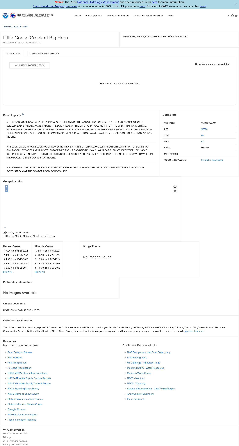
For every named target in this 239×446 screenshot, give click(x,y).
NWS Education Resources (195, 433)
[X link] (228, 16)
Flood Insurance (135, 363)
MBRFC (204, 129)
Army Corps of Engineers (140, 358)
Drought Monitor (16, 373)
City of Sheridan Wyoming (212, 160)
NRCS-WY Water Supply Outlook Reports (29, 347)
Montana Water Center (139, 337)
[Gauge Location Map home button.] (153, 186)
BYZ (203, 141)
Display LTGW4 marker (16, 232)
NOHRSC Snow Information (22, 378)
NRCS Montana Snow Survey (23, 358)
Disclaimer (121, 430)
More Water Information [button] (118, 15)
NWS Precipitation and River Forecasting (149, 316)
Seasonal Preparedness (142, 433)
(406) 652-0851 (10, 412)
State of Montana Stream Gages (25, 368)
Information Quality (136, 430)
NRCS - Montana (136, 342)
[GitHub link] (232, 15)
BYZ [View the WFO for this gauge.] (16, 26)
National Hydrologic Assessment (98, 2)
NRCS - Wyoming (136, 347)
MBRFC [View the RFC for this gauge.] (8, 26)
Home (78, 15)
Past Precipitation (17, 327)
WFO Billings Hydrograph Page (143, 327)
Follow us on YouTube (197, 436)
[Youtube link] (236, 15)
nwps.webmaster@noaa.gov (133, 443)
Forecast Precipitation (19, 332)
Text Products (15, 321)
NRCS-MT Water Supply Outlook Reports (29, 342)
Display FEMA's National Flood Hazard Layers (29, 236)
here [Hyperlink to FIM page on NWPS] (142, 6)
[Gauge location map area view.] (153, 191)
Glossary (112, 430)
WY (202, 135)
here (154, 2)
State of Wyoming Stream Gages (25, 363)
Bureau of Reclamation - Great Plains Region (151, 352)
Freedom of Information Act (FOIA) (193, 430)
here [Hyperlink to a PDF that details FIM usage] (203, 6)
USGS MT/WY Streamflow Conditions (27, 337)
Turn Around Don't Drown (168, 433)
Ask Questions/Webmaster (17, 416)
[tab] (13, 53)
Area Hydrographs (137, 321)
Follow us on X (158, 436)
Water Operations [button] (93, 15)
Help (105, 430)
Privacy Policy (151, 430)
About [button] (171, 15)
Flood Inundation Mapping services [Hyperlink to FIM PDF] (55, 6)
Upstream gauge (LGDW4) (29, 65)
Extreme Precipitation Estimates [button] (148, 15)
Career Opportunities (168, 430)
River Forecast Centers (20, 316)
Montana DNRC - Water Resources (145, 332)
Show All (167, 207)
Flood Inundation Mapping (22, 384)
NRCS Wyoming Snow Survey (23, 352)
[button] (236, 4)
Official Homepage (13, 419)
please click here (194, 295)
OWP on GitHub (176, 436)
